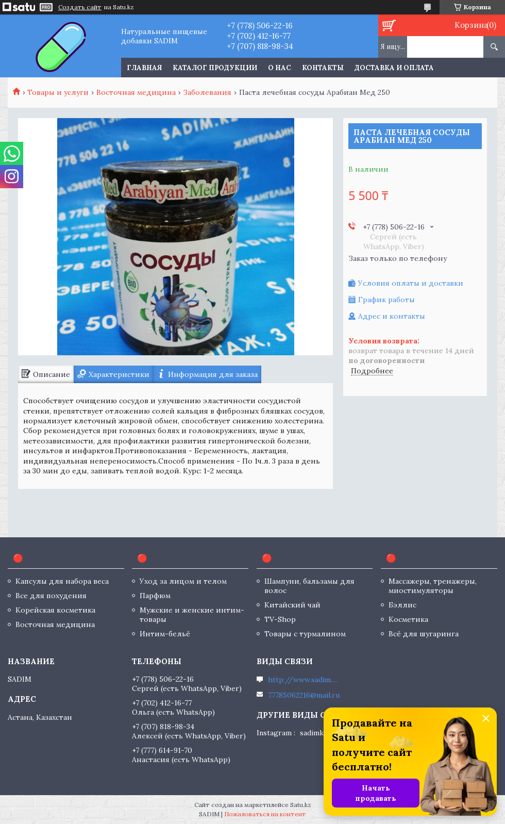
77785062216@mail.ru (304, 695)
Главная (144, 67)
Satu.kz (300, 805)
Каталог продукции (215, 67)
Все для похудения (51, 595)
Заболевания (207, 92)
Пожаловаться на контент (265, 814)
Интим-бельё (165, 633)
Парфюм (155, 595)
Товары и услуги (58, 92)
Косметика (408, 619)
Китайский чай (292, 604)
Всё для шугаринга (424, 633)
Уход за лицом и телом (183, 581)
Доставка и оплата (394, 67)
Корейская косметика (55, 610)
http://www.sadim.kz (304, 679)
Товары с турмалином (305, 633)
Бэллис (402, 604)
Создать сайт (80, 7)
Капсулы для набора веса (62, 581)
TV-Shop (280, 619)
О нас (279, 67)
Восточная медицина (136, 92)
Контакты (323, 67)
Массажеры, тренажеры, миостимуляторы (433, 585)
